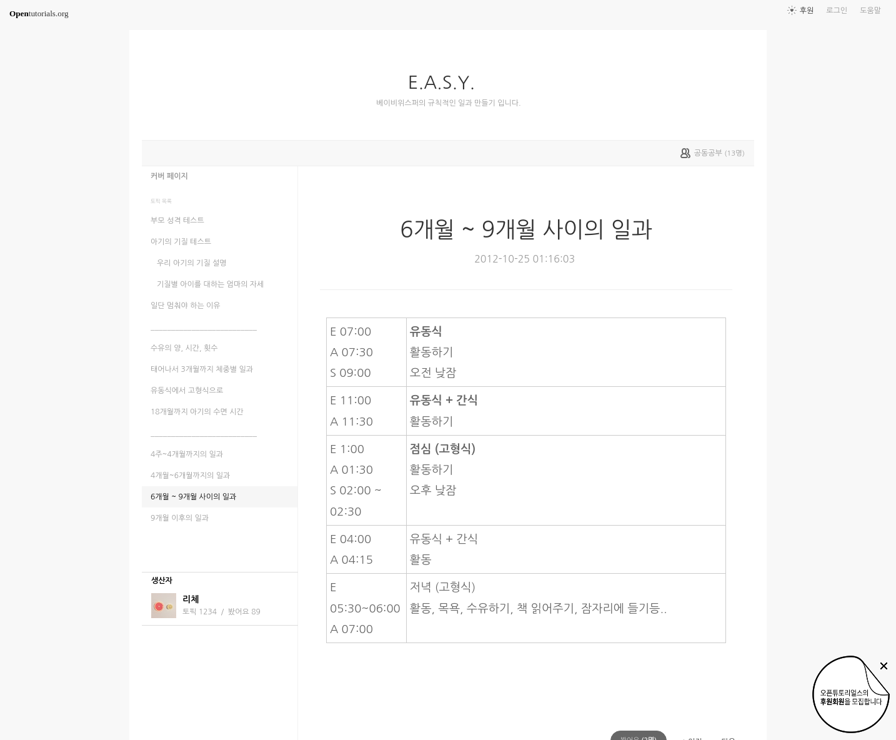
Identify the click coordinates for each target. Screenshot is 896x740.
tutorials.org (39, 13)
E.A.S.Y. (446, 82)
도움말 (870, 10)
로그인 (836, 10)
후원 (807, 10)
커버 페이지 (169, 176)
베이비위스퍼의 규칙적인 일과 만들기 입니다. (448, 103)
